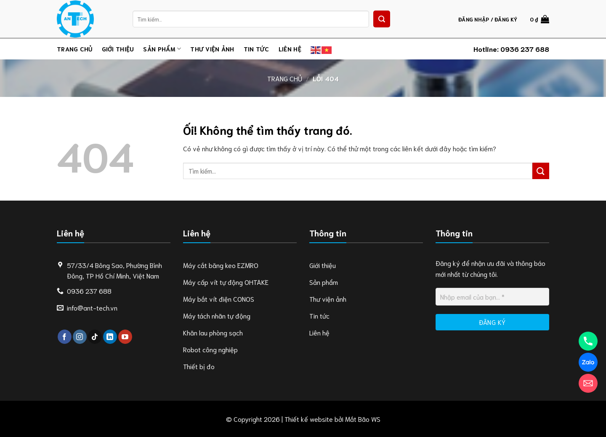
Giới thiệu (118, 49)
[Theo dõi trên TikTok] (95, 337)
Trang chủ (75, 49)
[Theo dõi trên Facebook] (65, 337)
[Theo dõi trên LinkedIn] (110, 337)
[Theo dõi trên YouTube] (125, 337)
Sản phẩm (162, 49)
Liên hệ (290, 49)
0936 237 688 (524, 48)
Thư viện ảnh (212, 49)
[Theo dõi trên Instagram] (80, 337)
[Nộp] (381, 19)
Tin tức (256, 49)
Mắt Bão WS (362, 418)
